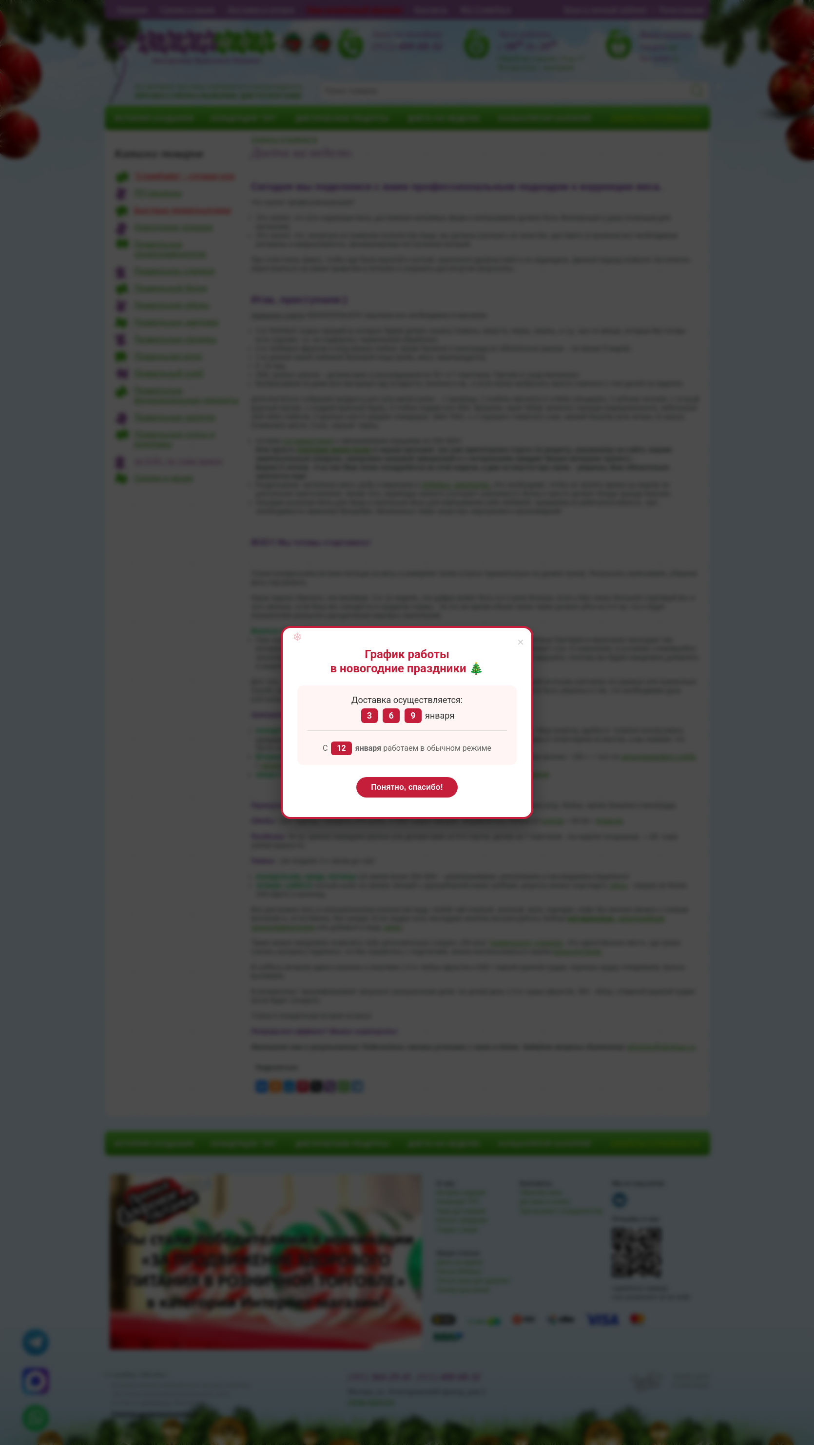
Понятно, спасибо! (407, 787)
